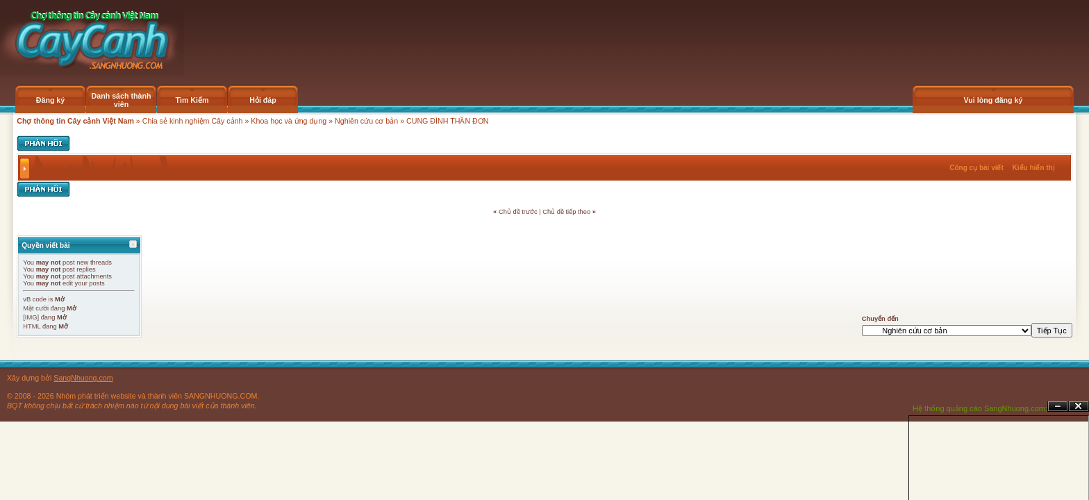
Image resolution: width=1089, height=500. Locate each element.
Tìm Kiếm (191, 100)
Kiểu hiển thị (1034, 168)
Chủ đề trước (518, 211)
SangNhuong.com (83, 378)
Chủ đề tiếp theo (566, 211)
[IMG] (31, 317)
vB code (35, 299)
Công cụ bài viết (976, 168)
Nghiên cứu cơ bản (366, 121)
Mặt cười (36, 308)
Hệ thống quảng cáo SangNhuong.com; (980, 408)
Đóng (1078, 406)
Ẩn (1057, 406)
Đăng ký (50, 100)
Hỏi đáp (262, 100)
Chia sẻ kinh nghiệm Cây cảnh (192, 121)
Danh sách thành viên (121, 100)
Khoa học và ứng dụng (288, 121)
